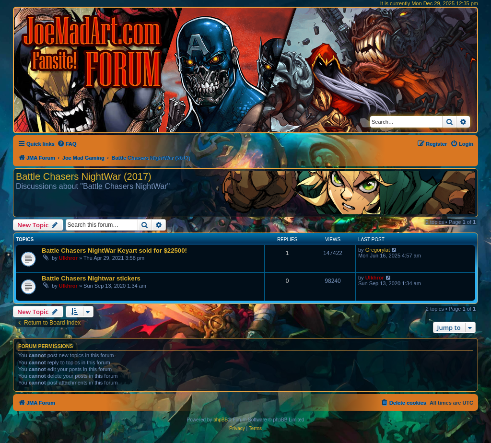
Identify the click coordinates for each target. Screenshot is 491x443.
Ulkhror (68, 258)
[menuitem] (67, 144)
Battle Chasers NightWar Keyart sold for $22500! (114, 250)
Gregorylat (377, 250)
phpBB (220, 419)
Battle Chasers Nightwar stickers (91, 278)
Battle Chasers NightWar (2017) (84, 176)
